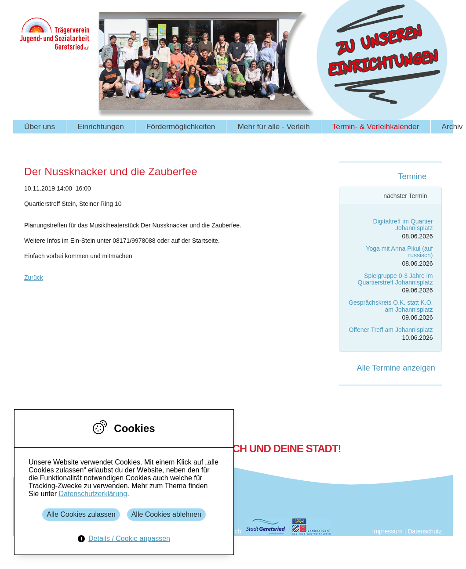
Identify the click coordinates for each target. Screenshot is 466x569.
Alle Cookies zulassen (81, 514)
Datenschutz (425, 531)
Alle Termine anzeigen (396, 368)
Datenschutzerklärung (92, 493)
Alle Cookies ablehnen (166, 514)
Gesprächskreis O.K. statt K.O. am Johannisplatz (391, 306)
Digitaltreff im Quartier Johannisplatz (403, 224)
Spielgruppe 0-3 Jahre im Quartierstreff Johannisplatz (395, 279)
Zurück (33, 277)
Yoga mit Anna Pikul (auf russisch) (399, 252)
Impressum (387, 531)
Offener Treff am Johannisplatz (391, 329)
